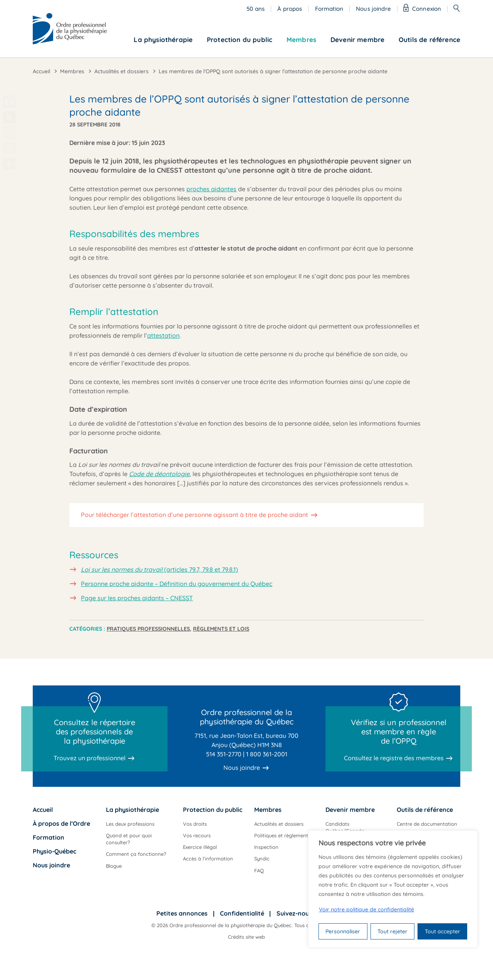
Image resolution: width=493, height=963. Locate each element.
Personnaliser (342, 931)
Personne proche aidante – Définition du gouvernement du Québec (176, 584)
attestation (163, 335)
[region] (393, 889)
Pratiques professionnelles (148, 628)
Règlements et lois (221, 628)
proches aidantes (211, 189)
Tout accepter (442, 931)
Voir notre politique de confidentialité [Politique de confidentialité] (366, 909)
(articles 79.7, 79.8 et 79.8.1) (159, 569)
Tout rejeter (392, 931)
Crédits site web (246, 937)
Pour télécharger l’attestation (194, 515)
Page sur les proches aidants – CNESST (137, 598)
